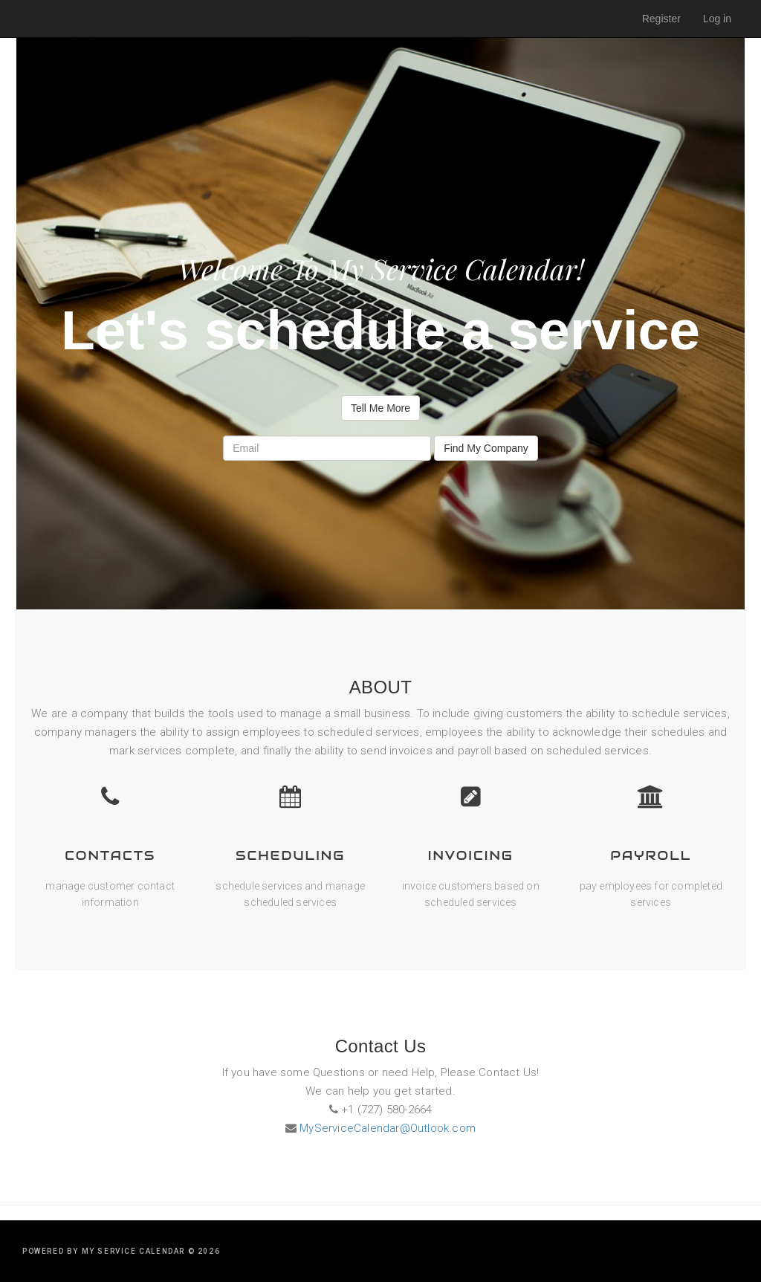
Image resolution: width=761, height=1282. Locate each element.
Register (661, 19)
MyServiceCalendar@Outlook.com (386, 1128)
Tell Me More (380, 408)
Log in (717, 19)
